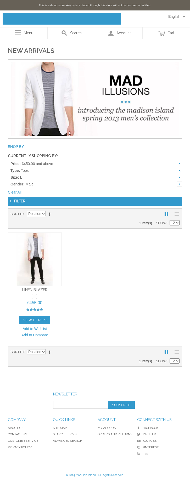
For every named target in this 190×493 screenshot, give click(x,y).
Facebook (147, 428)
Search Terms (64, 434)
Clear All (14, 192)
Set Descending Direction (50, 214)
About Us (15, 428)
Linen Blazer (34, 290)
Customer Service (23, 441)
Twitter (146, 434)
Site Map (60, 428)
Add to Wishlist (35, 329)
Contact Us (17, 434)
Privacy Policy (20, 447)
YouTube (147, 441)
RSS (142, 454)
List (176, 214)
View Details (34, 320)
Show (161, 223)
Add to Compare (34, 335)
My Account (108, 428)
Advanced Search (67, 441)
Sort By (17, 214)
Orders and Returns (115, 434)
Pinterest (148, 447)
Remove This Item (179, 163)
